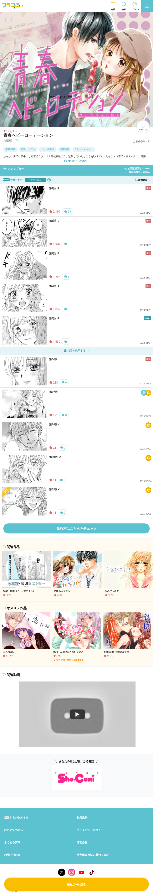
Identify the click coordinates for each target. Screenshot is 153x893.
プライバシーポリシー (90, 830)
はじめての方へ (13, 830)
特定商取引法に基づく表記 (93, 855)
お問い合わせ (12, 855)
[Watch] (77, 714)
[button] (113, 6)
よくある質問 (12, 842)
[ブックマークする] (143, 126)
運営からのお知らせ (16, 817)
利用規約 (82, 817)
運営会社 (82, 842)
